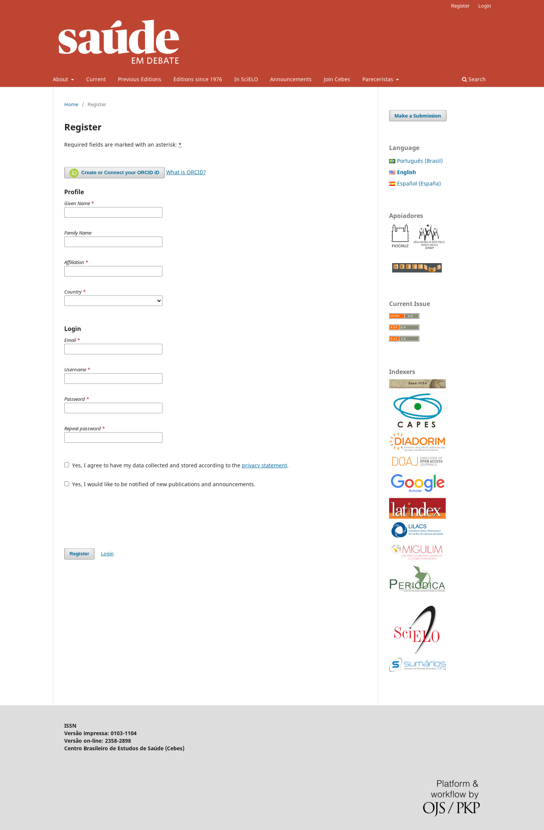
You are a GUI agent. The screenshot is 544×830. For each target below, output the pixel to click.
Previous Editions (139, 79)
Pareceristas (378, 79)
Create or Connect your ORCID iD (114, 173)
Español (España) (419, 183)
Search (474, 79)
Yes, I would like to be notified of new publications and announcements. (159, 484)
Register (460, 5)
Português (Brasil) (420, 160)
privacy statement (264, 465)
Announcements (291, 79)
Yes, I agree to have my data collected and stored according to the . (176, 465)
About (61, 79)
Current (96, 79)
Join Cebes (337, 79)
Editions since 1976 (197, 79)
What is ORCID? (186, 172)
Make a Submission (417, 115)
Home (71, 104)
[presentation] (121, 514)
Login (484, 5)
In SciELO (246, 79)
